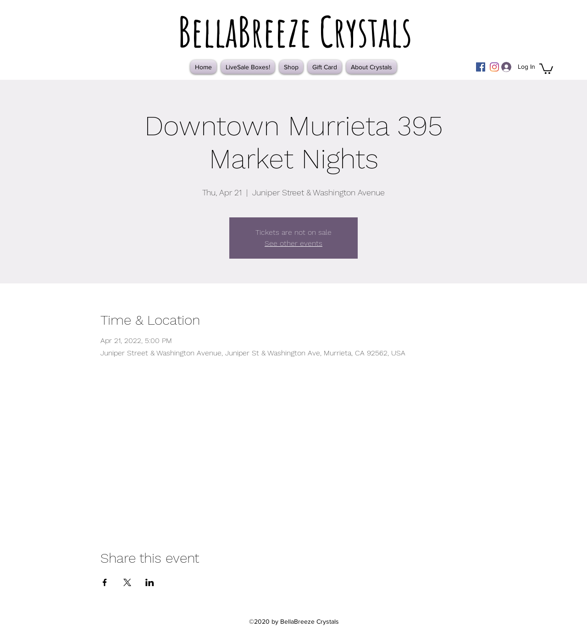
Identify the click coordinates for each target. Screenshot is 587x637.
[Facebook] (480, 67)
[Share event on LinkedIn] (149, 582)
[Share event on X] (127, 582)
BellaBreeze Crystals (295, 31)
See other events (293, 243)
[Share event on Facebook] (104, 582)
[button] (546, 68)
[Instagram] (494, 67)
